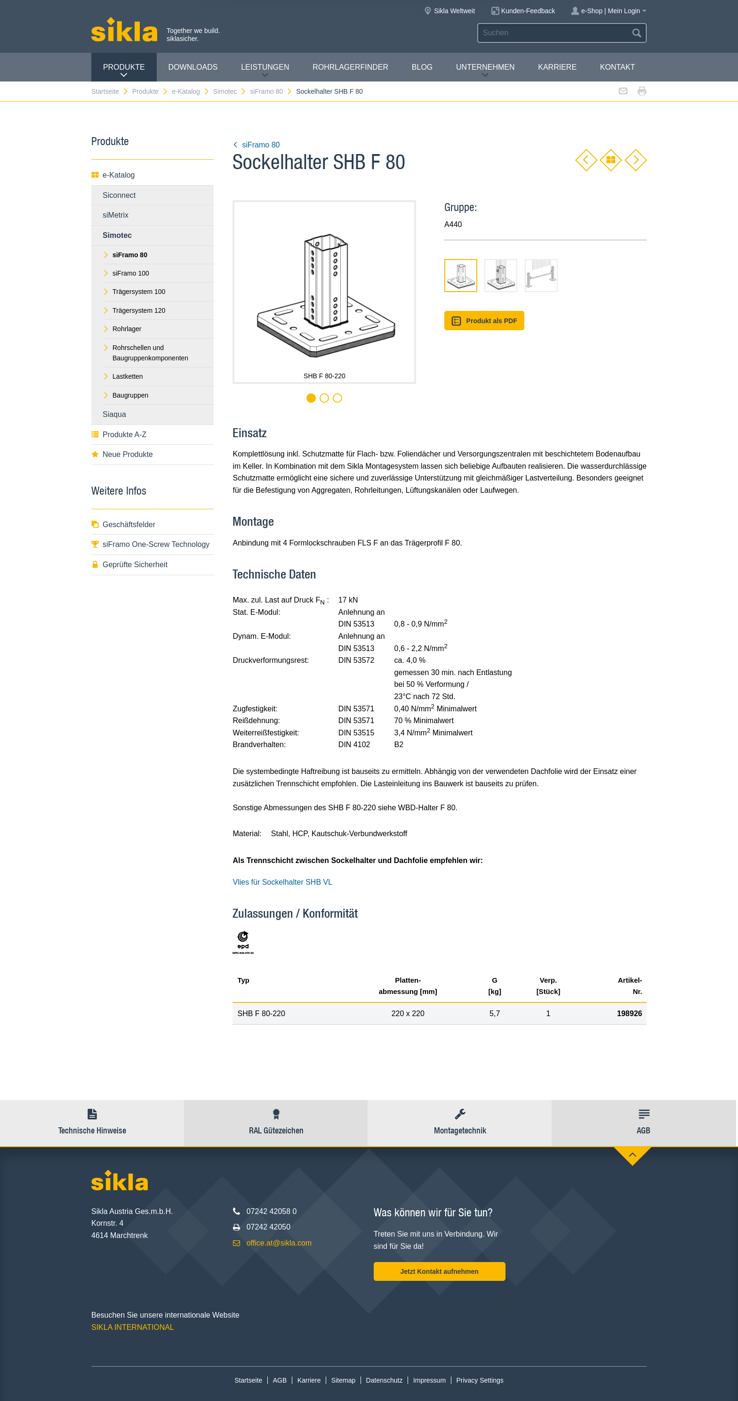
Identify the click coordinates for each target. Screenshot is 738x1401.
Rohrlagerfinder (350, 67)
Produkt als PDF (484, 321)
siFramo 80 (271, 91)
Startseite (110, 91)
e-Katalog (191, 91)
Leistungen (265, 71)
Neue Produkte (122, 454)
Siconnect (119, 195)
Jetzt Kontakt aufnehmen (439, 1271)
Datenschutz (384, 1380)
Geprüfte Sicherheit (129, 565)
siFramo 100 (126, 273)
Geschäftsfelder (123, 525)
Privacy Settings (479, 1380)
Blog (422, 67)
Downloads (193, 67)
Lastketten (123, 376)
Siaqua (114, 414)
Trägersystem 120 (134, 310)
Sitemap (343, 1380)
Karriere (557, 67)
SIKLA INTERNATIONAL (132, 1327)
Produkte (124, 71)
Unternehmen (485, 71)
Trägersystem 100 (134, 291)
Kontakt (617, 67)
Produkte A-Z (118, 435)
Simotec (230, 91)
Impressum (429, 1380)
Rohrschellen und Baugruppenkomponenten (145, 353)
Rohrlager (122, 329)
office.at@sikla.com (279, 1243)
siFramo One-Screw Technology (150, 544)
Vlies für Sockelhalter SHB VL (282, 882)
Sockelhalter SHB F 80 (329, 91)
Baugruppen (125, 395)
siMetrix (115, 215)
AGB (280, 1380)
